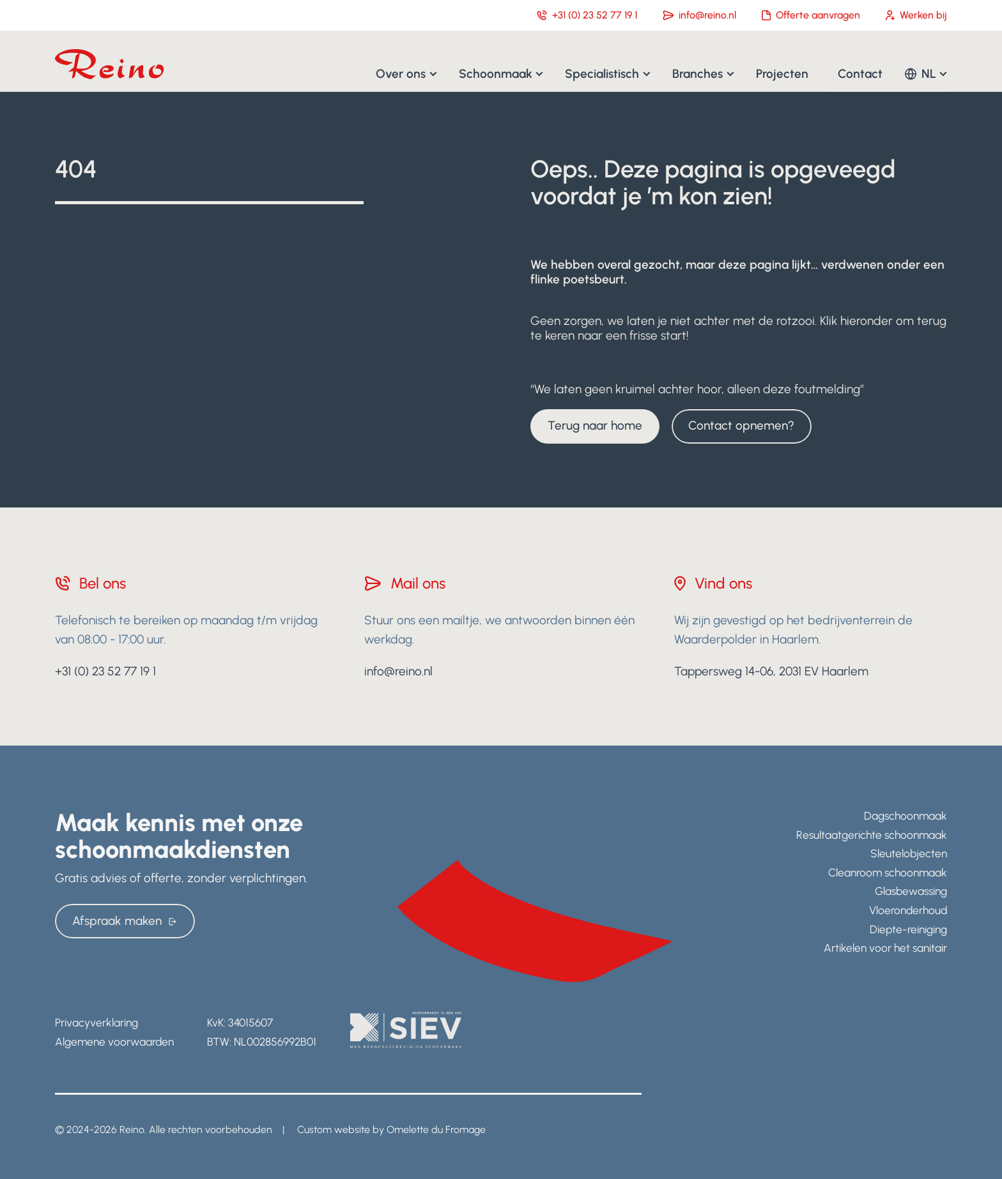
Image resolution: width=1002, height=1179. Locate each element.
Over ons (401, 73)
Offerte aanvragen (811, 15)
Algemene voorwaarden (114, 1041)
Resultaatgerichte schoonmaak (871, 834)
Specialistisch (602, 73)
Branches (697, 73)
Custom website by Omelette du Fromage (391, 1129)
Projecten (782, 73)
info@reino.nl (699, 15)
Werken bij (916, 15)
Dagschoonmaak (905, 815)
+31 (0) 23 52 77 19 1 (587, 15)
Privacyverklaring (96, 1022)
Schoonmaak (495, 73)
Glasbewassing (911, 890)
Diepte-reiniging (908, 929)
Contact (860, 73)
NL (928, 73)
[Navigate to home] (109, 64)
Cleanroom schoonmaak (887, 872)
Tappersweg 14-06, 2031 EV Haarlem (771, 671)
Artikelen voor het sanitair (885, 947)
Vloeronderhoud (908, 910)
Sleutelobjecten (908, 853)
